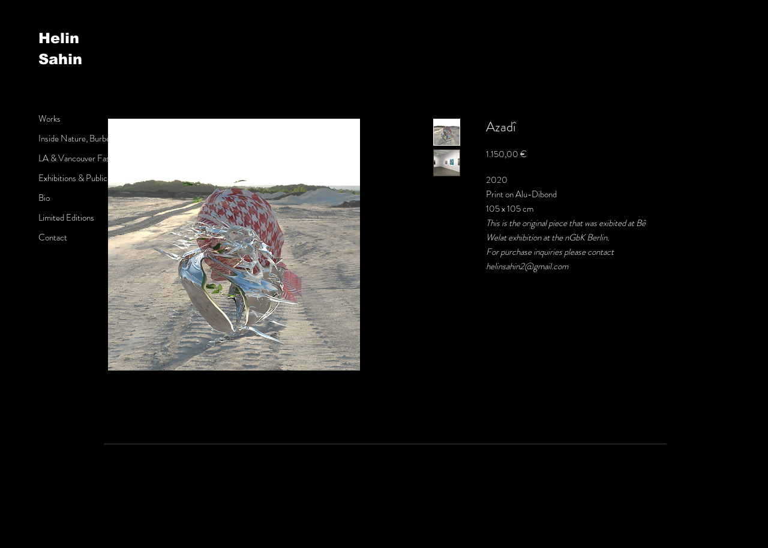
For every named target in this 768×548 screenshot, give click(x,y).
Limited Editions (66, 217)
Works (49, 118)
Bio (44, 197)
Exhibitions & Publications (83, 178)
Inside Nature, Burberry (79, 138)
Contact (52, 237)
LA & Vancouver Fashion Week (92, 158)
